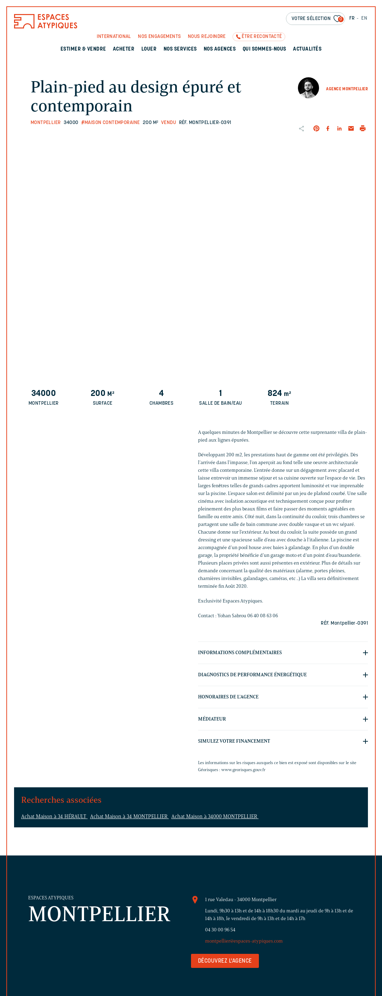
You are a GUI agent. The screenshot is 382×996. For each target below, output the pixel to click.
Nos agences (220, 49)
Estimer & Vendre (83, 49)
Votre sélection (318, 19)
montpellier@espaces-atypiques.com (244, 941)
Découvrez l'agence (225, 961)
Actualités (307, 49)
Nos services (180, 49)
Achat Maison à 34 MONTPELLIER (129, 816)
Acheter (123, 49)
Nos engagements (159, 36)
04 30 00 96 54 (220, 930)
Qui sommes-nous (264, 49)
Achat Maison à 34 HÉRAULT (54, 816)
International (114, 36)
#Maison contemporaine (110, 122)
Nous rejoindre (207, 36)
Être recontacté (262, 36)
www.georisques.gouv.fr (243, 769)
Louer (149, 49)
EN (364, 18)
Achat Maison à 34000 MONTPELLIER (215, 816)
